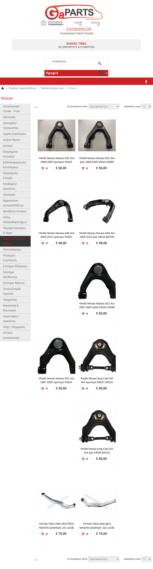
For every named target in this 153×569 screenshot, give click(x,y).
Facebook (85, 494)
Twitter (83, 499)
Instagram (85, 490)
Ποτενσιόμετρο (12, 249)
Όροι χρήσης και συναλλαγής (96, 453)
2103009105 (79, 29)
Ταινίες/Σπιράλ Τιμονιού (12, 291)
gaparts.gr (76, 11)
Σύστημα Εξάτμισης (15, 266)
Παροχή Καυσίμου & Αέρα (14, 230)
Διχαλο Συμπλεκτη (14, 133)
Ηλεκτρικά (9, 194)
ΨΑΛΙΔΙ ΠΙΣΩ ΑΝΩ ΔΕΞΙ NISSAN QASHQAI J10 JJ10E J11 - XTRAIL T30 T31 (55, 387)
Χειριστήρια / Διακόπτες (11, 319)
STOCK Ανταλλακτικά (11, 335)
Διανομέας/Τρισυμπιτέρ (10, 125)
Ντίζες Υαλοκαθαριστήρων (15, 220)
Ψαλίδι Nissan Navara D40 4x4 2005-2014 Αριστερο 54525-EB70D (133, 162)
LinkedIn (84, 503)
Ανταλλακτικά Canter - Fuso (11, 109)
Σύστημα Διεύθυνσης (10, 275)
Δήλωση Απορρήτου (91, 449)
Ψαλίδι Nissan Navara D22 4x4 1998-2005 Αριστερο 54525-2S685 (56, 162)
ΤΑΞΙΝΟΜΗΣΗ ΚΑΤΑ (77, 106)
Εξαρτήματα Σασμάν (10, 176)
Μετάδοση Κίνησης (14, 211)
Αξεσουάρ (9, 117)
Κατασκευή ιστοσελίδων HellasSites (126, 560)
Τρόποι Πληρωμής (90, 458)
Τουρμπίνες (10, 299)
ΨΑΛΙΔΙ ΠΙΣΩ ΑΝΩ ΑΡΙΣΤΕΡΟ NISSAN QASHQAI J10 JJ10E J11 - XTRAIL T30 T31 (133, 312)
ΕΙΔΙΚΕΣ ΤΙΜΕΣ (77, 43)
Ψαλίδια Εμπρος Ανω (52, 88)
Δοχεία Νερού (11, 139)
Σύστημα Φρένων (14, 282)
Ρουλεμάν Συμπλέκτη (10, 258)
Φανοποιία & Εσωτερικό (11, 308)
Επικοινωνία (86, 462)
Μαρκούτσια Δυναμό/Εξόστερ (13, 203)
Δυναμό (8, 145)
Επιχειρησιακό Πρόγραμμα (94, 467)
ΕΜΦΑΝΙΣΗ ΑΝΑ (132, 106)
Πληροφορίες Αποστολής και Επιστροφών (103, 444)
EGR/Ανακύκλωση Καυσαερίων (14, 165)
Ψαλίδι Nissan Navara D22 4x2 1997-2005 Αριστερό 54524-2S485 (133, 237)
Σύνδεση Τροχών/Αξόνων (22, 88)
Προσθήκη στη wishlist (46, 168)
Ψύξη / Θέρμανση (14, 327)
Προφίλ (83, 440)
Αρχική (2, 88)
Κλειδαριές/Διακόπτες (10, 186)
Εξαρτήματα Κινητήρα (10, 154)
